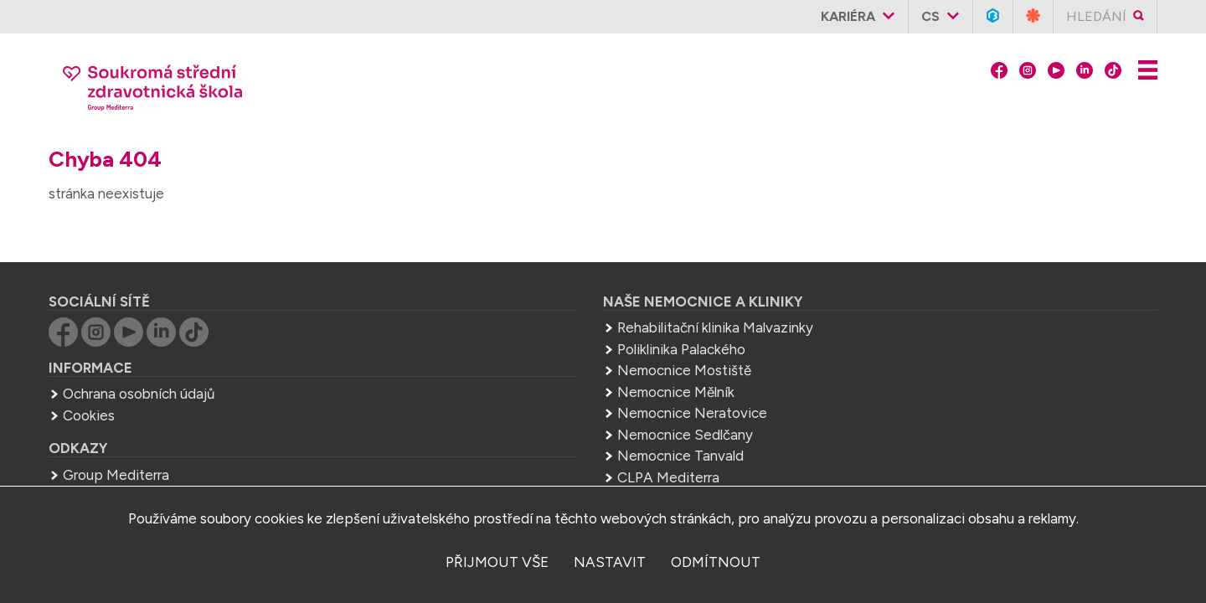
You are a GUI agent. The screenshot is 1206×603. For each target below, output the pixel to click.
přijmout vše (497, 562)
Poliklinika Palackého (520, 320)
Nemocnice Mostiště (523, 341)
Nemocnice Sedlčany (523, 406)
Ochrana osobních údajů (207, 365)
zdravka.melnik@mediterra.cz (901, 377)
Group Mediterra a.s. (933, 413)
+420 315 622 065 (878, 356)
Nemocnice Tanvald (519, 427)
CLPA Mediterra (507, 449)
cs (937, 16)
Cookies (157, 387)
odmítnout (715, 562)
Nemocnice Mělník (514, 363)
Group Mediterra (184, 446)
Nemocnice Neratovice (531, 384)
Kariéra (854, 16)
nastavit (610, 562)
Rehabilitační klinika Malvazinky (554, 299)
